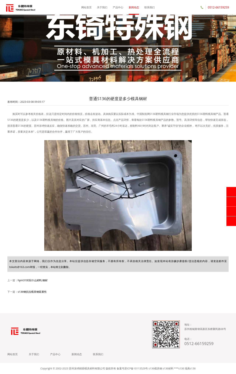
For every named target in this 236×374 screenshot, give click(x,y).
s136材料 (168, 368)
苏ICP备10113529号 (136, 368)
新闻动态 (134, 7)
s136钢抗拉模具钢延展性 (32, 291)
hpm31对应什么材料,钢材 (33, 280)
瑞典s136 (190, 368)
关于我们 (102, 7)
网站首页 (86, 7)
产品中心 (118, 7)
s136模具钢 (155, 368)
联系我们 (149, 7)
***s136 (179, 368)
